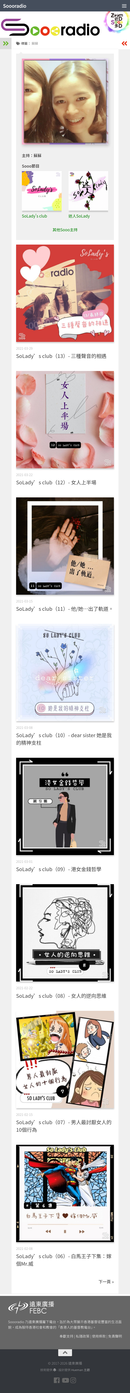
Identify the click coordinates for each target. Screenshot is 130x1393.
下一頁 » (106, 1281)
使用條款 (99, 1336)
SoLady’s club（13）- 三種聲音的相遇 (61, 355)
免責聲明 (115, 1336)
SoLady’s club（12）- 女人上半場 (56, 482)
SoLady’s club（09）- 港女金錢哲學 (58, 868)
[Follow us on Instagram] (73, 1380)
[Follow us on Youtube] (65, 1380)
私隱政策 (83, 1336)
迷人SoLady (79, 216)
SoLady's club (34, 216)
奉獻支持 (66, 1336)
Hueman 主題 (80, 1370)
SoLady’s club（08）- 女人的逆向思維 (61, 995)
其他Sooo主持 (65, 229)
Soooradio (14, 5)
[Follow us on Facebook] (57, 1380)
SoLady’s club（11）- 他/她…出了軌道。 (64, 608)
